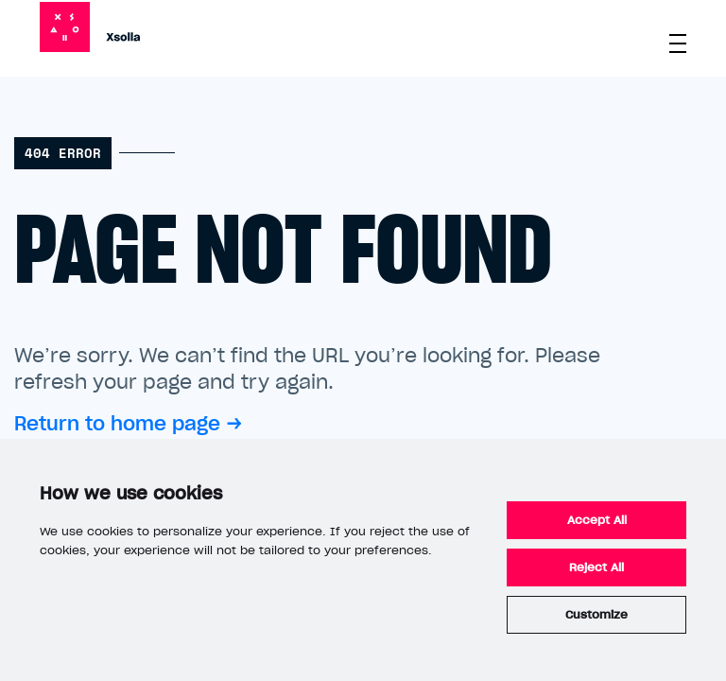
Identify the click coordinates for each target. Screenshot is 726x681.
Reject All (596, 567)
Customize (596, 614)
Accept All (597, 520)
